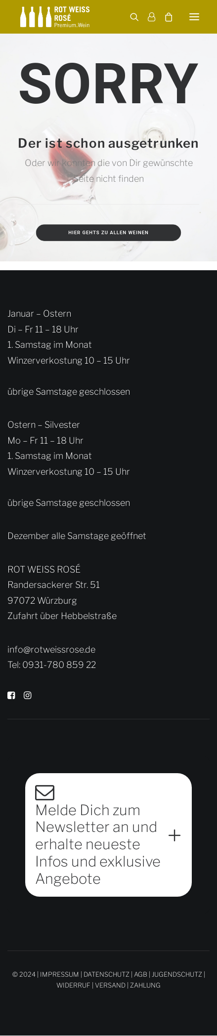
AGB (140, 974)
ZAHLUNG (145, 985)
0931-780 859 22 (59, 665)
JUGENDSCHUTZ (177, 974)
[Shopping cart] (164, 16)
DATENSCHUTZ (107, 974)
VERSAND (110, 985)
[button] (194, 17)
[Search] (130, 16)
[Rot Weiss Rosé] (55, 16)
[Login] (147, 16)
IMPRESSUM (59, 974)
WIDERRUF (73, 985)
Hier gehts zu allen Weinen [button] (108, 232)
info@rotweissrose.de (51, 649)
